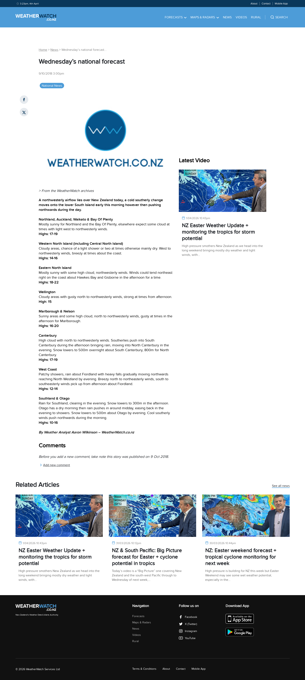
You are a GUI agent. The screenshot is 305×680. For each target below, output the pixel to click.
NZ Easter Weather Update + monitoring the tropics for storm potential (218, 232)
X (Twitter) (188, 624)
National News (52, 86)
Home (43, 50)
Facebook (188, 617)
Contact (266, 3)
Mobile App (281, 3)
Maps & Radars (204, 17)
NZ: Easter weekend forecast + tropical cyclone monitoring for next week (240, 556)
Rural (256, 17)
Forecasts (176, 17)
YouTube (187, 638)
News (227, 17)
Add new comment (55, 465)
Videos (241, 17)
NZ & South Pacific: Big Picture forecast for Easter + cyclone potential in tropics (147, 556)
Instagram (188, 631)
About (254, 3)
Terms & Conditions (144, 669)
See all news (281, 486)
